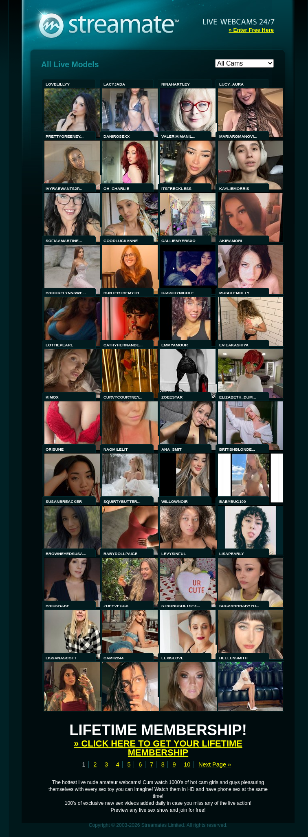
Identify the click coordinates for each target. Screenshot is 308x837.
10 (187, 764)
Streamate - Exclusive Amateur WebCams (113, 24)
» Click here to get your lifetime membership (158, 748)
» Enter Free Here (251, 30)
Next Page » (214, 764)
